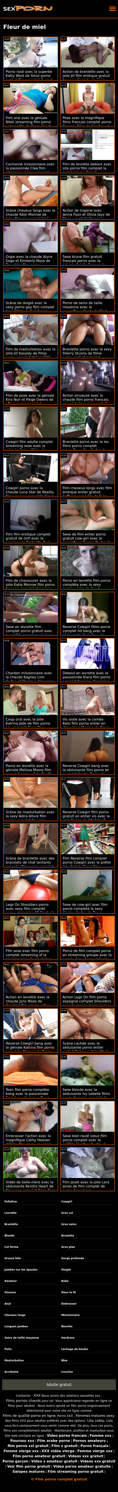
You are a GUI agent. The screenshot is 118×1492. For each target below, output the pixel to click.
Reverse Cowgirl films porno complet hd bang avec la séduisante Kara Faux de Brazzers (87, 633)
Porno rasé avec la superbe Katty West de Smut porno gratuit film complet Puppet (29, 76)
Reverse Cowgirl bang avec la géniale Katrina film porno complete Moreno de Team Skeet (30, 1049)
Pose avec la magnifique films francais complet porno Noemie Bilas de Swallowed (87, 122)
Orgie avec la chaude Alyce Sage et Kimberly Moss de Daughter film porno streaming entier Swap (29, 263)
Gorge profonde (72, 1258)
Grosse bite (12, 1258)
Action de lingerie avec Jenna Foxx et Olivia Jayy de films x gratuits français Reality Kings (86, 216)
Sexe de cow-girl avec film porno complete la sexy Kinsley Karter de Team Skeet (85, 911)
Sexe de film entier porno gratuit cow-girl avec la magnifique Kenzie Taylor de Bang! (87, 540)
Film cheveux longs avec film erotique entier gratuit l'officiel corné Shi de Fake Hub (87, 494)
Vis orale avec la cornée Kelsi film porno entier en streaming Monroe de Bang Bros (86, 725)
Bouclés (66, 1326)
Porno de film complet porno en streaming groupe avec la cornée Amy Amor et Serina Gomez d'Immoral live (87, 957)
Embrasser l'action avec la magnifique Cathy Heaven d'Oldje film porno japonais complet (29, 1142)
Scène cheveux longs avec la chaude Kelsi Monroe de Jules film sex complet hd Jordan (30, 216)
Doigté (66, 1269)
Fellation (10, 1201)
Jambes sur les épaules (21, 1269)
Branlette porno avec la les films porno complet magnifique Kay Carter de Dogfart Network (86, 448)
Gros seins (68, 1224)
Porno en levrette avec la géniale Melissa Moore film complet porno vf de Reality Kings (29, 772)
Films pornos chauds (23, 1401)
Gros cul (67, 1212)
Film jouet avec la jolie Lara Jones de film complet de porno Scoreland (86, 1186)
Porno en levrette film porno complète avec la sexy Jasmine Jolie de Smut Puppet (87, 587)
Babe (64, 1281)
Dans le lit (68, 1292)
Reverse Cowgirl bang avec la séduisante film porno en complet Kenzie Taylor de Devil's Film (86, 772)
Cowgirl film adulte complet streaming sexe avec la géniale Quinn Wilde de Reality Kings (29, 448)
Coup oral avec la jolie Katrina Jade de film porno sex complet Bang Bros (28, 723)
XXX (37, 1395)
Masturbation (14, 1360)
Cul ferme (11, 1246)
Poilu (8, 1349)
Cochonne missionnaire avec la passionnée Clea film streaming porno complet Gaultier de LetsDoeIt (30, 170)
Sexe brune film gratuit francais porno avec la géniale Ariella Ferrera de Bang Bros (84, 263)
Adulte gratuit (59, 1385)
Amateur (10, 1281)
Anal (7, 1303)
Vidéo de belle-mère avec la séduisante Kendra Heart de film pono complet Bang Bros (30, 1186)
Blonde (9, 1235)
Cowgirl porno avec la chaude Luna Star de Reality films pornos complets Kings (30, 492)
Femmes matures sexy (95, 1416)
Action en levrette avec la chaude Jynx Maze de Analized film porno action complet (28, 1003)
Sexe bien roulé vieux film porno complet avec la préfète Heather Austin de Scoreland (85, 1142)
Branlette (11, 1224)
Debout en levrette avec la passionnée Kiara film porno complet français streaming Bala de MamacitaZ (87, 679)
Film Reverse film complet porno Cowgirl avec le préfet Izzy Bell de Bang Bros (87, 862)
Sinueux (10, 1292)
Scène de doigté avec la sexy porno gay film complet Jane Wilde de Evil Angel (30, 307)
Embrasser (69, 1303)
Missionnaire (70, 1315)
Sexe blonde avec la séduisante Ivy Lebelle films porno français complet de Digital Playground (86, 1096)
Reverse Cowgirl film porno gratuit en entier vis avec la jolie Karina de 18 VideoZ (86, 816)
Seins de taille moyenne (21, 1337)
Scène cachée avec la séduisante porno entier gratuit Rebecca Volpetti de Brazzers (86, 1049)
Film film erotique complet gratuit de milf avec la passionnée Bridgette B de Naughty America (28, 540)
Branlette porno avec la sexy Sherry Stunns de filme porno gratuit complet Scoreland (87, 355)
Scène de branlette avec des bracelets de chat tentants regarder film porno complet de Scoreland (30, 864)
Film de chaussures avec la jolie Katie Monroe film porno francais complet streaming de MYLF (30, 587)
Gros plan (68, 1246)
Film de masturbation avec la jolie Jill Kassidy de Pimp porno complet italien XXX (30, 353)
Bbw (64, 1360)
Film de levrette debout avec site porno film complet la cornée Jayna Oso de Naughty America (87, 170)
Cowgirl (66, 1201)
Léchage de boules (74, 1349)
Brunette (67, 1235)
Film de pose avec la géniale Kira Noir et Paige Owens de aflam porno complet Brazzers (30, 401)
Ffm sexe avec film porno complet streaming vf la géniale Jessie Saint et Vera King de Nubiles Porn (29, 957)
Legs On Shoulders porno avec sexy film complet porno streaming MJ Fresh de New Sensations (30, 911)
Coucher (67, 1371)
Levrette (10, 1212)
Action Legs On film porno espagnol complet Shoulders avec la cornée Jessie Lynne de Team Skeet (87, 1003)
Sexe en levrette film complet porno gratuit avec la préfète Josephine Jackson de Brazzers (30, 633)
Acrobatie (11, 1371)
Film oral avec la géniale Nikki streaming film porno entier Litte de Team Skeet (28, 122)
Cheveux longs (15, 1315)
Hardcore (67, 1337)
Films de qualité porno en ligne (29, 1416)
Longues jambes (16, 1326)
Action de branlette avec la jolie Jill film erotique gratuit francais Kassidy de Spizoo (86, 76)
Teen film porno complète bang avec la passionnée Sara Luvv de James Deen (28, 1094)
